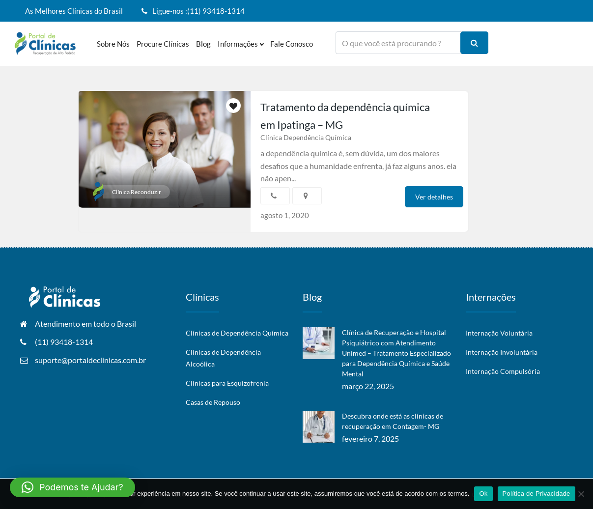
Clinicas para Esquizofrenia (227, 383)
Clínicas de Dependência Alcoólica (223, 358)
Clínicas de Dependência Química (237, 333)
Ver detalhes (434, 197)
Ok (483, 493)
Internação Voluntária (499, 333)
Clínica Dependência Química (305, 137)
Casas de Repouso (213, 402)
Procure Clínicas (163, 43)
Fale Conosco (291, 43)
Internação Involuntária (501, 352)
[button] (72, 487)
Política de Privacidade (536, 493)
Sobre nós (113, 43)
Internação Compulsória (503, 371)
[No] (581, 494)
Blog (203, 43)
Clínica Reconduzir (136, 192)
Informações (240, 44)
